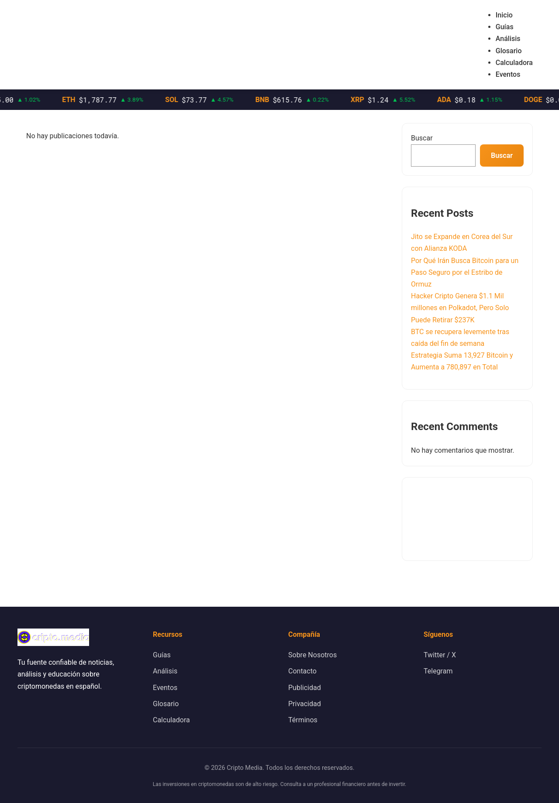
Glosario (509, 51)
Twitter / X (440, 655)
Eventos (508, 74)
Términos (302, 720)
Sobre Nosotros (312, 655)
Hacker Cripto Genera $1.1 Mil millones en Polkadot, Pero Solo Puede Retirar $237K (460, 308)
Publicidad (304, 687)
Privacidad (304, 704)
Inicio (504, 15)
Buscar (422, 138)
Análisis (508, 38)
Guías (505, 27)
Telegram (438, 671)
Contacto (302, 671)
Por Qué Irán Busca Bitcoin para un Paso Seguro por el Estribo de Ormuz (464, 272)
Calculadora (514, 62)
